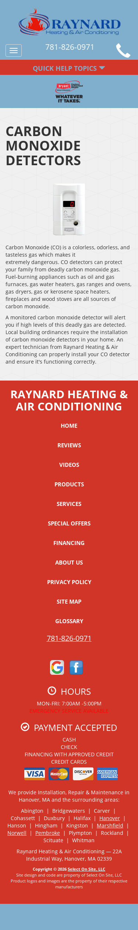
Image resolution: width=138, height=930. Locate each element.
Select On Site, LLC (86, 869)
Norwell (16, 832)
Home (69, 425)
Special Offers (69, 523)
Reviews (69, 445)
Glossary (69, 621)
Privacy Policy (69, 582)
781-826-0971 (69, 638)
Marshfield (110, 825)
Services (69, 503)
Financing (69, 542)
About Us (69, 562)
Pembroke (47, 832)
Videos (69, 464)
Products (69, 484)
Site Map (69, 601)
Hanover (109, 818)
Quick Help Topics (69, 68)
